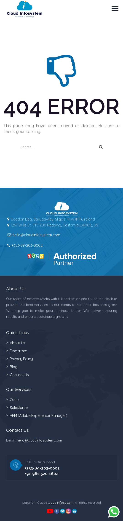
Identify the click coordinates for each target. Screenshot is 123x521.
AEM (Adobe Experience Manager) (38, 415)
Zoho (14, 399)
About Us (17, 343)
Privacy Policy (21, 359)
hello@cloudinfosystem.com (39, 440)
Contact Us (19, 374)
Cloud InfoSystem (60, 502)
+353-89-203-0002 (27, 245)
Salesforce (19, 407)
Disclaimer (18, 351)
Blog (13, 366)
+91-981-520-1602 (41, 473)
